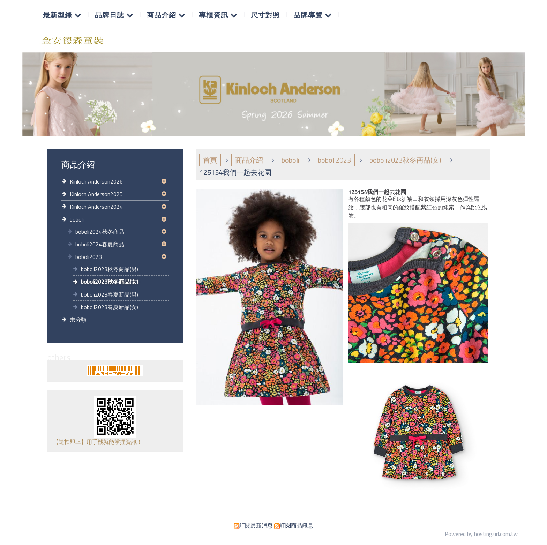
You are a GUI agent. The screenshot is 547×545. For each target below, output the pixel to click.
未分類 (78, 319)
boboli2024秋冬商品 (99, 231)
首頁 (210, 160)
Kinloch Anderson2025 (96, 194)
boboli (77, 219)
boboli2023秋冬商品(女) (109, 281)
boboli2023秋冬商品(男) (109, 269)
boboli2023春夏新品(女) (109, 307)
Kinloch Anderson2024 (96, 206)
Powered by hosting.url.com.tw (481, 534)
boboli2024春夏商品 (99, 244)
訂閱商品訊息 (296, 525)
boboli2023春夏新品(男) (109, 294)
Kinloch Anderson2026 (96, 181)
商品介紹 (249, 160)
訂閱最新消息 (256, 525)
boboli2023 (88, 257)
